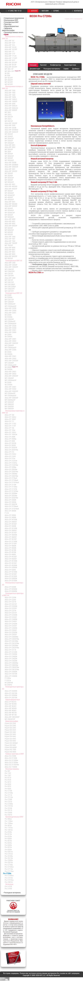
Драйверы (75, 69)
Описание (33, 65)
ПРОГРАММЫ (66, 12)
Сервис (66, 69)
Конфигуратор (55, 65)
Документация (35, 69)
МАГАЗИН (44, 11)
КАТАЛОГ (33, 11)
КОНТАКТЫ (76, 11)
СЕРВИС (54, 11)
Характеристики (70, 65)
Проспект (43, 65)
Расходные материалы (52, 69)
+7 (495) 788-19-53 (13, 11)
